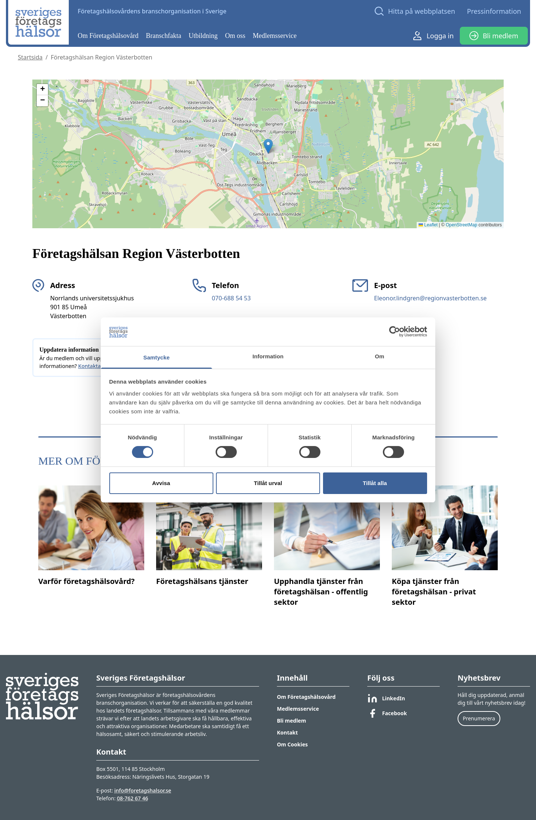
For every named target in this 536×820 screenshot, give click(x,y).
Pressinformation (494, 11)
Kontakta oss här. (99, 365)
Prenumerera (479, 718)
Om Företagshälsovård (108, 35)
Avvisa (161, 483)
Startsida (30, 57)
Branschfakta (163, 35)
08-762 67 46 (132, 798)
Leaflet (428, 224)
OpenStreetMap (461, 224)
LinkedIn (386, 698)
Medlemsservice (275, 35)
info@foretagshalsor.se (142, 790)
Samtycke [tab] (156, 357)
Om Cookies (292, 744)
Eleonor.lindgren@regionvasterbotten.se (430, 298)
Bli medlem (493, 35)
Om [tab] (379, 356)
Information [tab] (268, 356)
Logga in (433, 35)
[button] (268, 146)
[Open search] (415, 11)
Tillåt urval (268, 483)
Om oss (235, 35)
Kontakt (287, 732)
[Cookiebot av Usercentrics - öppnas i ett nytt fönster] (394, 331)
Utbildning (203, 35)
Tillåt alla (375, 483)
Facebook (387, 713)
